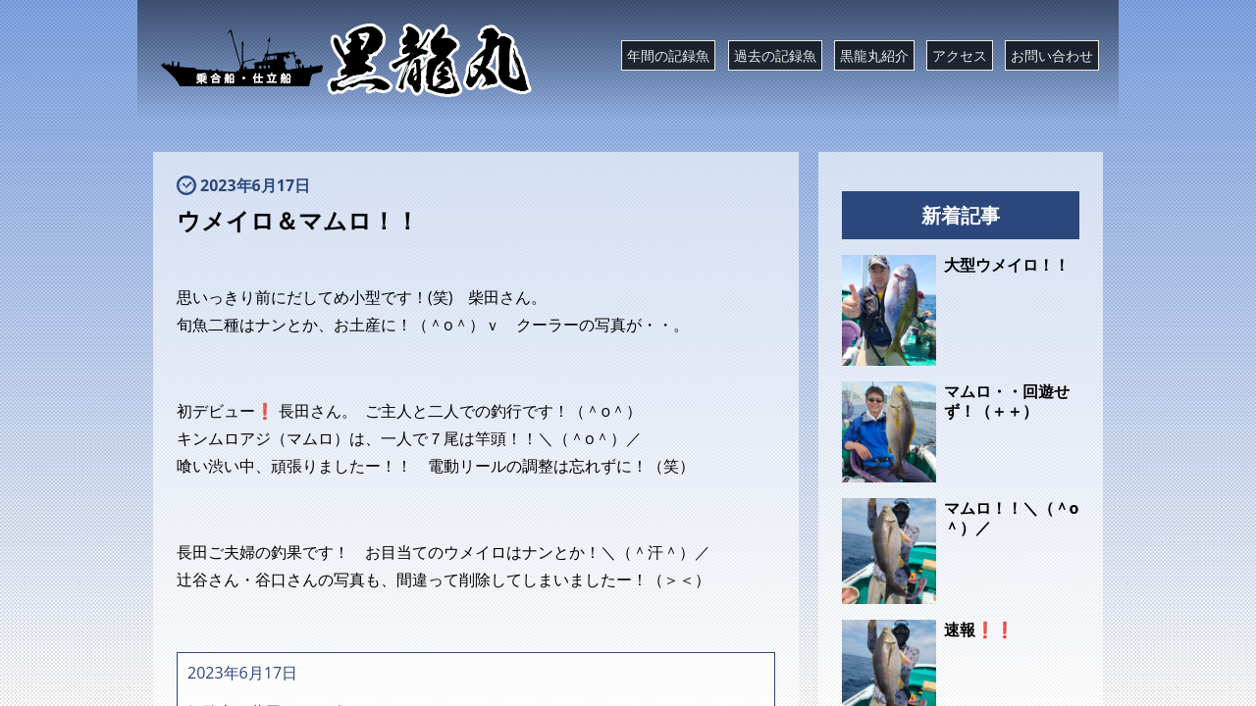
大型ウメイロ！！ (1007, 265)
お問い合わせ (1052, 55)
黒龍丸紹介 (874, 55)
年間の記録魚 (668, 55)
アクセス (959, 55)
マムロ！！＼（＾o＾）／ (1011, 517)
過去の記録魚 (775, 55)
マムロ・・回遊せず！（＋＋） (1007, 401)
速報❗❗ (979, 629)
